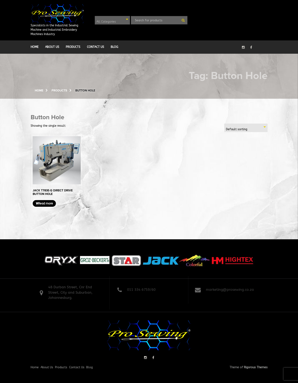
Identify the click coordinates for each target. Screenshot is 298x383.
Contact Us (95, 47)
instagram (243, 47)
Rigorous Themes (256, 367)
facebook (251, 47)
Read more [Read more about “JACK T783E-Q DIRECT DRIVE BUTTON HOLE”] (44, 203)
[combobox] (112, 20)
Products (73, 47)
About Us (52, 47)
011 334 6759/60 (141, 289)
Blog (114, 47)
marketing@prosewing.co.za (230, 289)
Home (34, 47)
